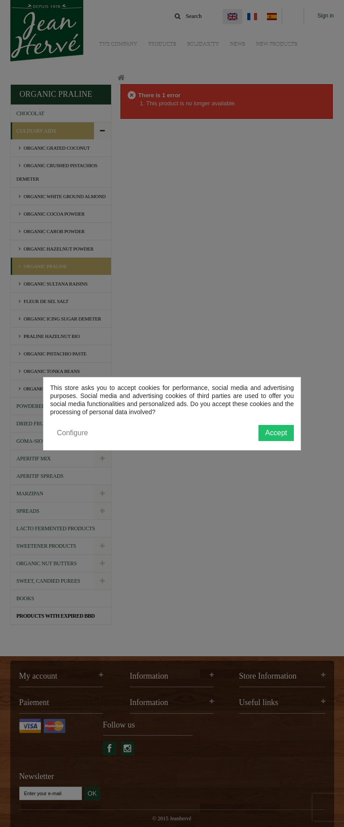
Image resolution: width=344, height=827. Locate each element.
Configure (72, 433)
